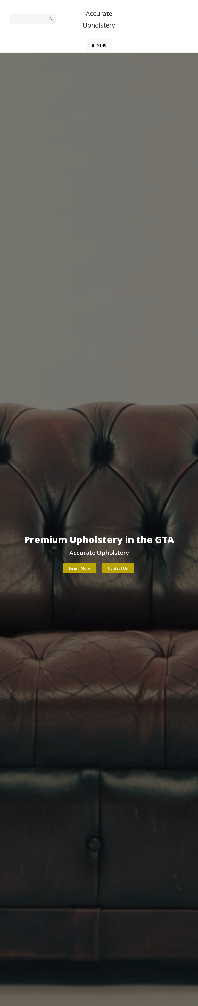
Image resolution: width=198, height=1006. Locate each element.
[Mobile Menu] (99, 46)
